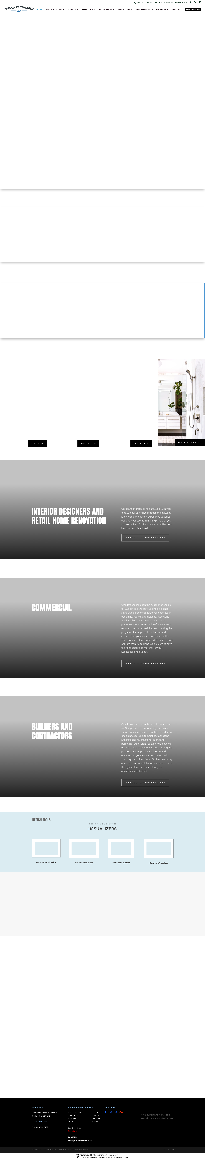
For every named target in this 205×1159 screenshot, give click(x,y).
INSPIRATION (105, 9)
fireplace (141, 443)
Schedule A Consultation (145, 538)
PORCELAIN (87, 9)
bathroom (88, 443)
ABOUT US (161, 9)
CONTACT (176, 9)
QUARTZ (72, 9)
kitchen (37, 443)
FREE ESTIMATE (193, 9)
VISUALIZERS (124, 9)
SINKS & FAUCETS (144, 9)
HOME (39, 9)
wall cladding (190, 443)
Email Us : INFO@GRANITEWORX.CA (80, 1139)
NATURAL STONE (54, 9)
